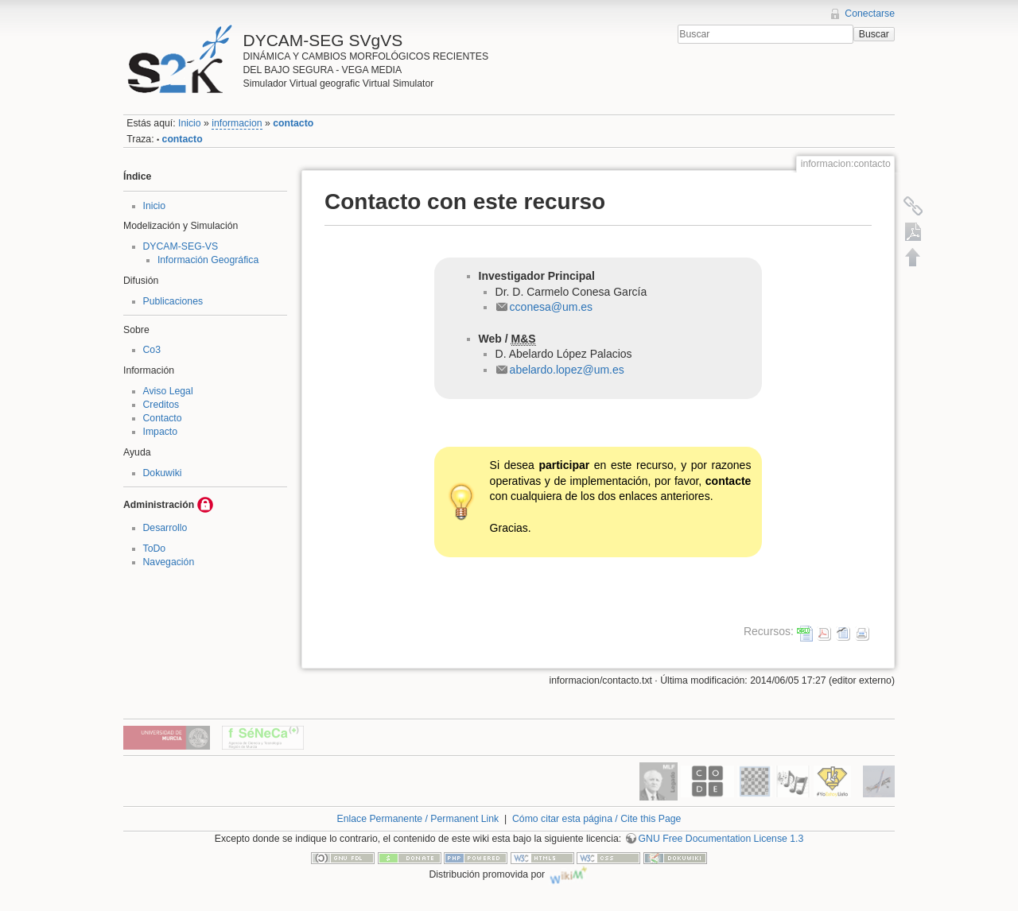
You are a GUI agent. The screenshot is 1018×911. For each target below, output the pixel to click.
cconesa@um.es (551, 306)
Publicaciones (173, 301)
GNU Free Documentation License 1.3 (721, 838)
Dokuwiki (162, 473)
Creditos (161, 404)
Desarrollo (165, 527)
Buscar (874, 34)
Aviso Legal (168, 391)
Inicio (189, 123)
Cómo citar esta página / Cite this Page (596, 818)
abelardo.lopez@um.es (567, 369)
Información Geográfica (207, 260)
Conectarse (870, 13)
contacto (293, 123)
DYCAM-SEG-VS (181, 246)
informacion (237, 123)
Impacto (160, 431)
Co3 (152, 349)
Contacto (162, 418)
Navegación (169, 562)
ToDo (154, 548)
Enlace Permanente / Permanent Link (418, 818)
